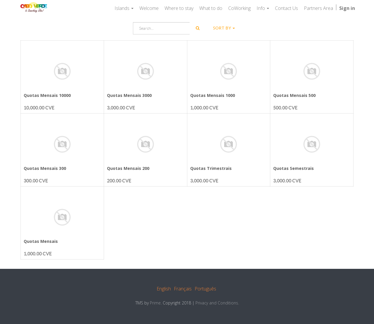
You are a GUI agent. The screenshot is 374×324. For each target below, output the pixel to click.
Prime (155, 303)
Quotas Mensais (41, 241)
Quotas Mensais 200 (128, 168)
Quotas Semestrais (293, 168)
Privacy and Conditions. (217, 303)
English (164, 288)
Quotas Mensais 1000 (212, 95)
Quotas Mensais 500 (294, 95)
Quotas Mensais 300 (45, 168)
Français (183, 288)
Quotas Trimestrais (211, 168)
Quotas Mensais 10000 (47, 95)
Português (205, 288)
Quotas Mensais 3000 (129, 95)
